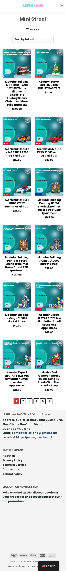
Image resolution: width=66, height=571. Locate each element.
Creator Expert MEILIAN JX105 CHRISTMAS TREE (49, 85)
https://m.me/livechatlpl (34, 437)
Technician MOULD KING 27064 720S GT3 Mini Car (16, 152)
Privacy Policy (13, 460)
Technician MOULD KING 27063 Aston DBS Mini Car (49, 152)
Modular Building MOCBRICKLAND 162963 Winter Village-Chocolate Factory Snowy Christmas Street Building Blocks (17, 93)
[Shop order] (32, 39)
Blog (27, 561)
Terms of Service (14, 465)
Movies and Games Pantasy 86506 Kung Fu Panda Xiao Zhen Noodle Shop (49, 379)
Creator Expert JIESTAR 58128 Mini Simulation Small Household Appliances (17, 379)
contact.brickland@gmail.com (34, 433)
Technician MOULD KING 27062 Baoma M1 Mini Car (17, 203)
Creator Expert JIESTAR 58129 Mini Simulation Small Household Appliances (49, 321)
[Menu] (5, 6)
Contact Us (11, 469)
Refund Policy (12, 474)
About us (9, 456)
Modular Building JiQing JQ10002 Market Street (49, 261)
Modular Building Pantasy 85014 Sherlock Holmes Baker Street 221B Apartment (49, 206)
